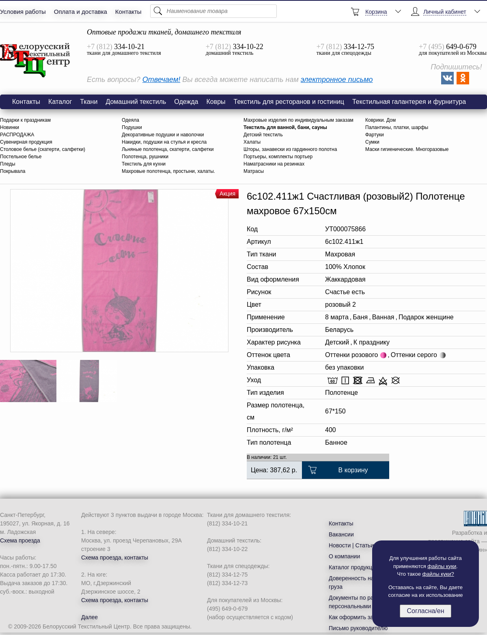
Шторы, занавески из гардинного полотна (290, 149)
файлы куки (441, 566)
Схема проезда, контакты (114, 557)
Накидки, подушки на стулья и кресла (164, 142)
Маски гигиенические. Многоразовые (407, 149)
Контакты (128, 11)
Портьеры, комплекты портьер (278, 156)
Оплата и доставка (80, 11)
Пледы (7, 164)
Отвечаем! (161, 79)
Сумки (372, 142)
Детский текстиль (263, 135)
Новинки (9, 127)
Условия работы (23, 11)
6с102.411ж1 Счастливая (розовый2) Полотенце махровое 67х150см (35, 60)
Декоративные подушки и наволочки (163, 135)
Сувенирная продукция (26, 142)
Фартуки (374, 135)
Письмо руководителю (358, 628)
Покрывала (12, 171)
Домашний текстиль (136, 101)
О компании (344, 556)
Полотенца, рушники (145, 156)
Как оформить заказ (355, 617)
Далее (89, 617)
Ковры (215, 101)
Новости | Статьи (351, 545)
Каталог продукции (354, 567)
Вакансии (341, 534)
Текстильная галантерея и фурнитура (409, 101)
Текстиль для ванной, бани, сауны (285, 127)
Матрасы (254, 171)
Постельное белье (20, 156)
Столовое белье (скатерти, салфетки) (42, 149)
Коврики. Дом (380, 120)
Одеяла (130, 120)
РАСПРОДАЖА (17, 135)
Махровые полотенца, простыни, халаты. (168, 171)
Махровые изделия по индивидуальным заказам (298, 120)
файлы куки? (438, 574)
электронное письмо (337, 79)
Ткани (88, 101)
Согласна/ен (425, 610)
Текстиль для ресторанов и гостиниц (289, 101)
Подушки (132, 127)
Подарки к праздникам (25, 120)
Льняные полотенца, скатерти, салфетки (167, 149)
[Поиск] (213, 11)
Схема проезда (20, 540)
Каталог (60, 101)
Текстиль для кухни (144, 164)
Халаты (252, 142)
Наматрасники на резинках (274, 164)
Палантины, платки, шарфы (396, 127)
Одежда (186, 101)
